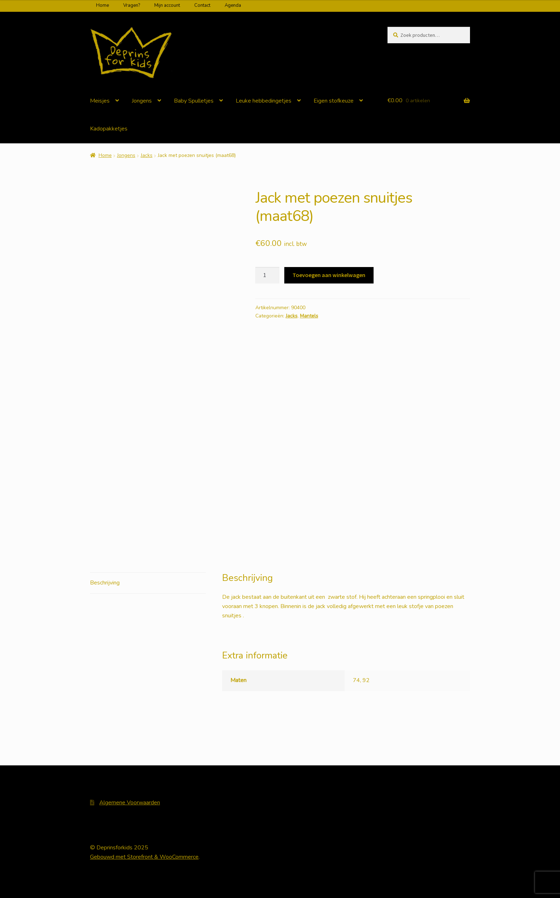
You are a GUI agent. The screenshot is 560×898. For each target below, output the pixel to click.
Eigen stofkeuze (334, 101)
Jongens (142, 101)
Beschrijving (105, 583)
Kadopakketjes (109, 129)
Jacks (146, 155)
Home (102, 5)
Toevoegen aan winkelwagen (328, 274)
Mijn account (167, 5)
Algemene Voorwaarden (129, 802)
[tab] (148, 583)
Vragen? (131, 5)
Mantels (309, 315)
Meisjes (100, 101)
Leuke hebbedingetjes (263, 101)
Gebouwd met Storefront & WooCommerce (144, 857)
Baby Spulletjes (194, 101)
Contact (202, 5)
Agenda (233, 5)
